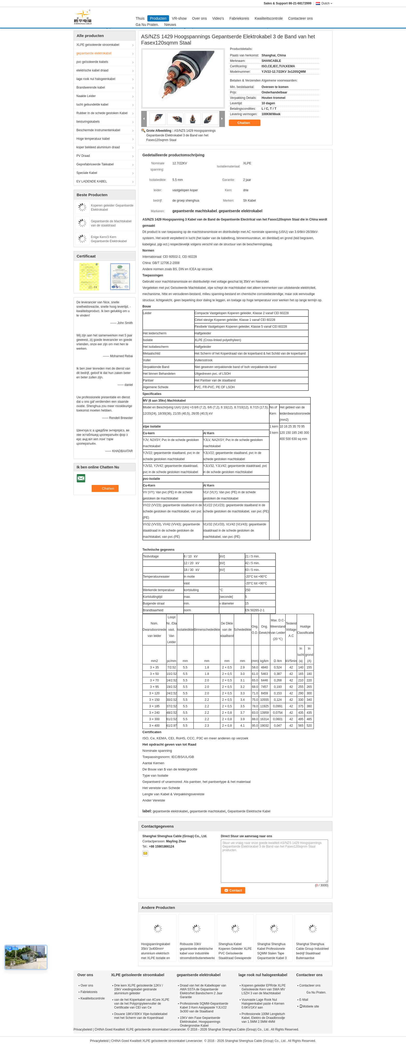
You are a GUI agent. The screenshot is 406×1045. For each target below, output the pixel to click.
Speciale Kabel (86, 173)
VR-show (179, 18)
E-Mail (303, 1000)
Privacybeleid (83, 1029)
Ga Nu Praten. (147, 24)
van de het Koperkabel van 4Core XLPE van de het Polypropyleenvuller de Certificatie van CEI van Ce (141, 1003)
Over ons (199, 18)
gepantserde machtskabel (207, 811)
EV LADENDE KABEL (91, 181)
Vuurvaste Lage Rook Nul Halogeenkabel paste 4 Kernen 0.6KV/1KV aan (263, 1003)
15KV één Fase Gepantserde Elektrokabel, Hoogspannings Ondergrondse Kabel (200, 1021)
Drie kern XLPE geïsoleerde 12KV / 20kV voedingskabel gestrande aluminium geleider (138, 989)
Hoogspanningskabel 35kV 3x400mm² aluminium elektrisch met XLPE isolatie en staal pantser (155, 953)
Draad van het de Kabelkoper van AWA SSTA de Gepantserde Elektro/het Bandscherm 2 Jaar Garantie (203, 991)
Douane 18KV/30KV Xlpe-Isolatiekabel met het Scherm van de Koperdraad (140, 1016)
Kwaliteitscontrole (269, 18)
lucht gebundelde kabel (92, 104)
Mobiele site (309, 1006)
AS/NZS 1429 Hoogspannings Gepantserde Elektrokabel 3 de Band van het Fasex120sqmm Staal (181, 135)
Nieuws (170, 25)
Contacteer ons (300, 18)
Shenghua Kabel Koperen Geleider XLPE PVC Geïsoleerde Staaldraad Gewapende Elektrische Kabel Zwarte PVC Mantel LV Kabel (235, 958)
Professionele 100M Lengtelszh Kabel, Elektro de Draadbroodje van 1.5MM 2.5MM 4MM (263, 1018)
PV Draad (83, 156)
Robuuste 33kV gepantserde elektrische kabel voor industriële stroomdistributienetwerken (197, 951)
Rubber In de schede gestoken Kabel (101, 113)
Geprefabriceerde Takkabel (95, 164)
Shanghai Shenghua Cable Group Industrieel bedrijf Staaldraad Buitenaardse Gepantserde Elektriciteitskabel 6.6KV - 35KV (312, 958)
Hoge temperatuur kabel (93, 139)
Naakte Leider (86, 96)
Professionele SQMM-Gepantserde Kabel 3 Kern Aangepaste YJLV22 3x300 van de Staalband (204, 1007)
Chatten (247, 123)
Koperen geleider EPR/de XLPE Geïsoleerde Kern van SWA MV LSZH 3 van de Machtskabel (264, 989)
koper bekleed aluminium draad (98, 147)
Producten (158, 18)
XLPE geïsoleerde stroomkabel (97, 45)
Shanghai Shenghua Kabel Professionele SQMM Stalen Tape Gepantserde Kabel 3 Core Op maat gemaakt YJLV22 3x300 (273, 955)
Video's (218, 18)
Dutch (327, 3)
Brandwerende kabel (90, 87)
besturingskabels (88, 121)
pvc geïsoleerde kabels (92, 62)
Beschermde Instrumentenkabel (98, 130)
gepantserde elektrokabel (93, 53)
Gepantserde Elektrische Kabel (249, 811)
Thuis (140, 18)
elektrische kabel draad (92, 70)
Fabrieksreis (239, 18)
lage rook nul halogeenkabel (95, 79)
